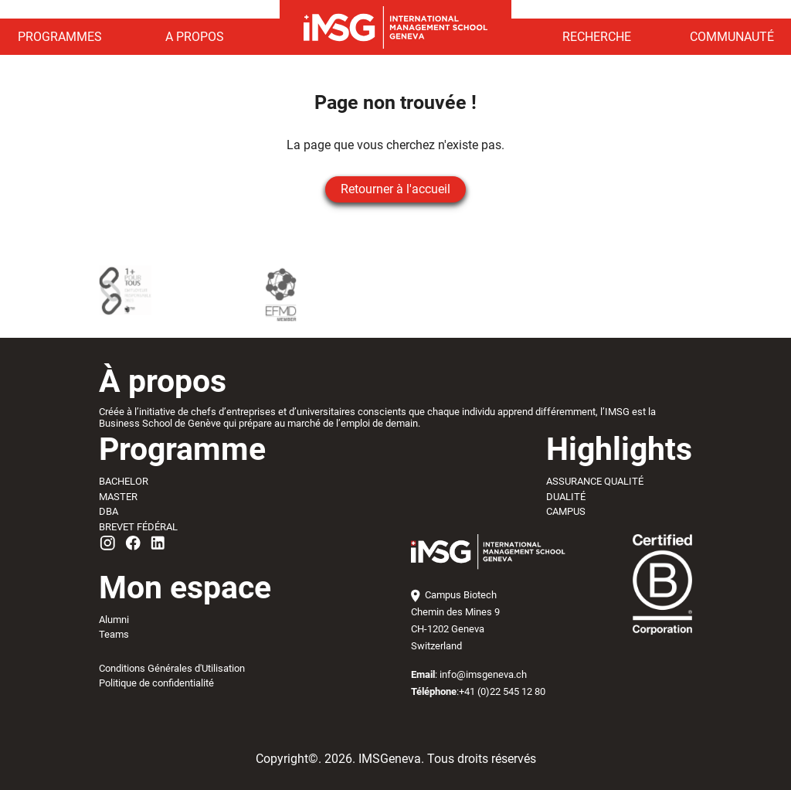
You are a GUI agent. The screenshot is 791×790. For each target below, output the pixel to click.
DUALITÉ (566, 496)
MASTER (118, 496)
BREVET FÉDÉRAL (138, 527)
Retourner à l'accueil (395, 189)
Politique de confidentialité (156, 683)
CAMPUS (566, 511)
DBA (108, 511)
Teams (114, 634)
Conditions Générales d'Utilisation (172, 668)
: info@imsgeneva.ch (469, 674)
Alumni (114, 619)
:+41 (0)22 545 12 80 (478, 691)
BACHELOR (123, 481)
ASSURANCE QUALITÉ (594, 481)
